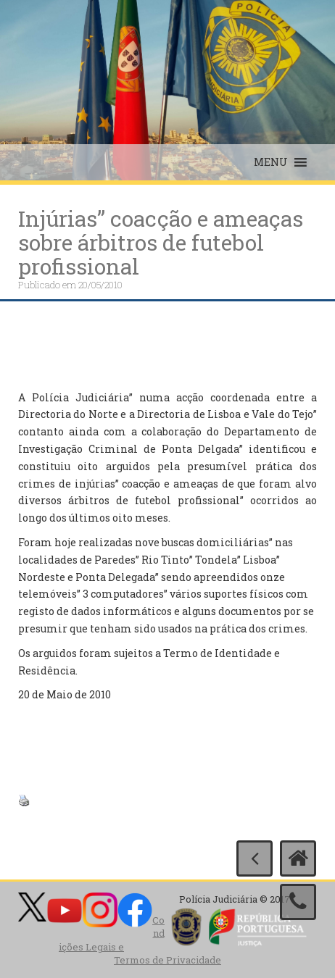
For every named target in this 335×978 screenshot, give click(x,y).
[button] (271, 162)
